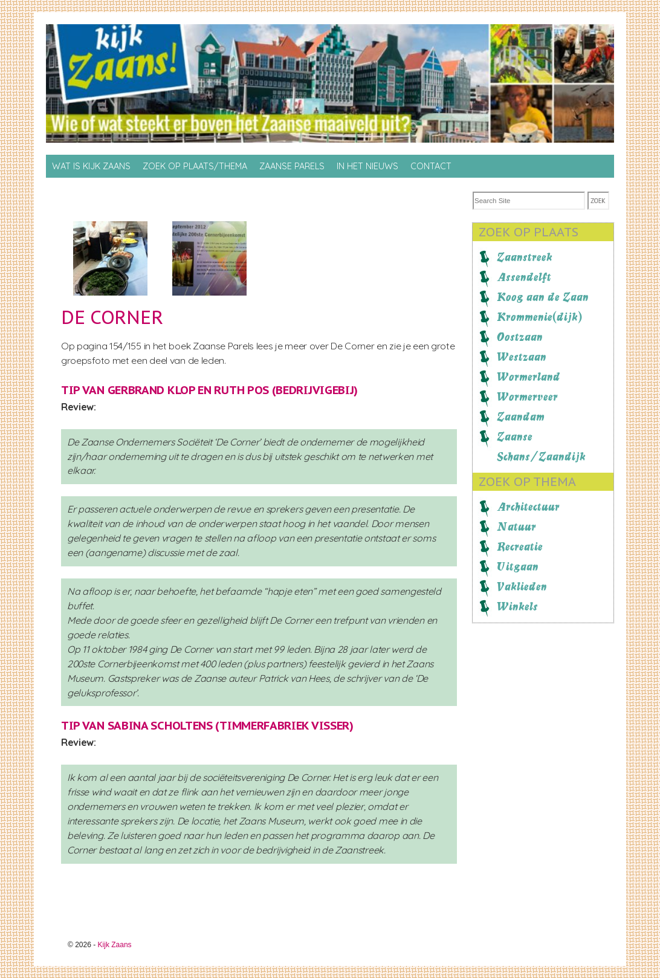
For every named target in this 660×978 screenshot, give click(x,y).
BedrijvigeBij (315, 390)
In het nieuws (367, 166)
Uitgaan (518, 566)
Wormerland (528, 376)
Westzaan (521, 356)
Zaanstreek (524, 257)
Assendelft (524, 276)
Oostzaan (520, 336)
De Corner (112, 317)
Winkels (517, 606)
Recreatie (520, 546)
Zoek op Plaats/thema (195, 166)
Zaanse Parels (292, 166)
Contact (430, 166)
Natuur (516, 526)
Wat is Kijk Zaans (91, 166)
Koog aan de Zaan (543, 296)
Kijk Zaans (115, 945)
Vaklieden (522, 586)
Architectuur (528, 506)
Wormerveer (527, 396)
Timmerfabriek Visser (284, 725)
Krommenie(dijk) (539, 316)
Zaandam (521, 416)
